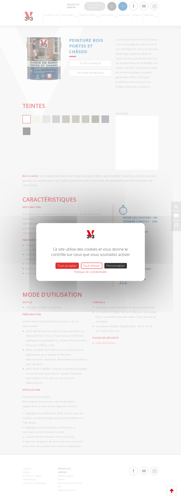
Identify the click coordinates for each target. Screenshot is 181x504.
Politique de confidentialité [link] (90, 271)
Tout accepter (67, 265)
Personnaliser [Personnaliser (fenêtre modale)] (115, 265)
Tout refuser (91, 265)
